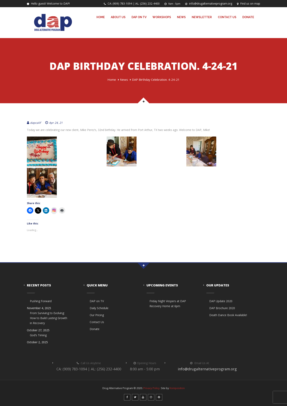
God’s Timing (38, 335)
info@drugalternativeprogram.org (208, 3)
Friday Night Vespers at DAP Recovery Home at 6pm (167, 303)
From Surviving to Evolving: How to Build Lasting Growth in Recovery (48, 318)
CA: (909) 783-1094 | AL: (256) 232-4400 (132, 3)
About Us (118, 17)
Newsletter (202, 17)
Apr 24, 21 (54, 123)
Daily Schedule (99, 308)
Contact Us (227, 17)
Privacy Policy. (151, 388)
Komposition (177, 388)
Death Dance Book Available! (228, 315)
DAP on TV (139, 17)
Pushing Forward (41, 301)
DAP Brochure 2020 (222, 308)
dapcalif (34, 123)
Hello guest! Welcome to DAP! (48, 3)
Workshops (161, 17)
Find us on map (248, 3)
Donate (248, 17)
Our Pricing (97, 315)
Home (100, 17)
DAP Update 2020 (220, 301)
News (181, 17)
